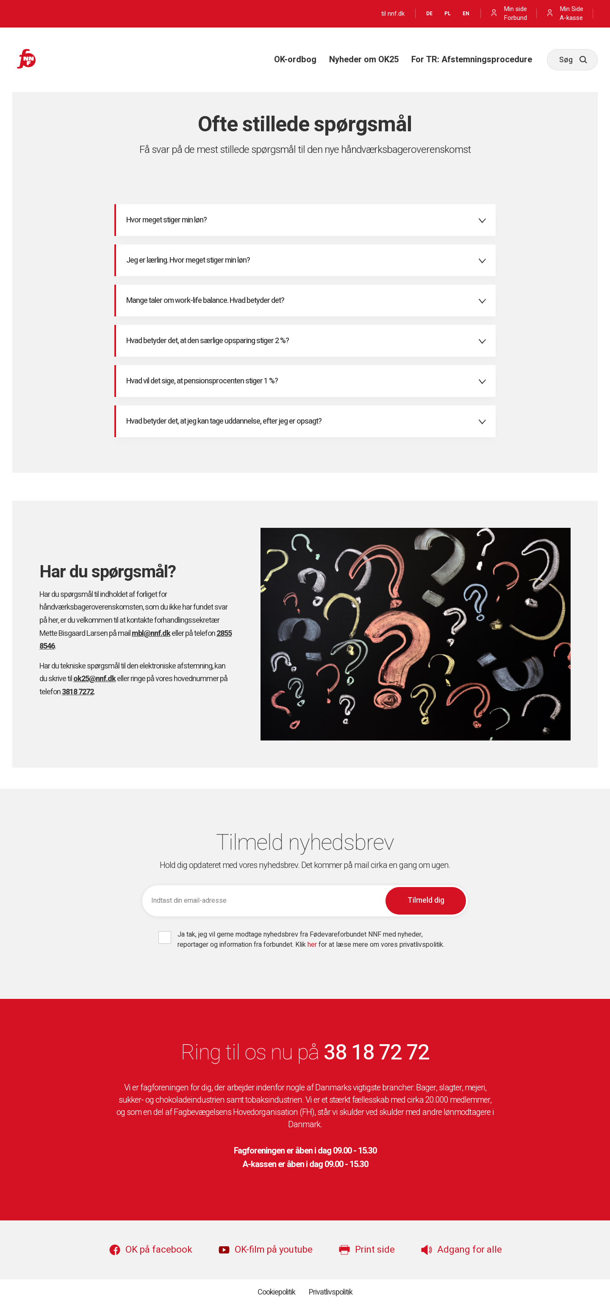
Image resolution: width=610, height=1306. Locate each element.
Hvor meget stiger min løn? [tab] (166, 220)
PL (447, 13)
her (312, 945)
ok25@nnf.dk (94, 679)
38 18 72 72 (376, 1052)
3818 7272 (78, 692)
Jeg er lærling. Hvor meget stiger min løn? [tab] (188, 260)
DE (429, 13)
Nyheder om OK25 (364, 59)
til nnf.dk (393, 14)
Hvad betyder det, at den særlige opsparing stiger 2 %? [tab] (207, 341)
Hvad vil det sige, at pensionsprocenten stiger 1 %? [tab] (202, 381)
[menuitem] (295, 60)
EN (466, 13)
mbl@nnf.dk (151, 633)
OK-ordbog (295, 59)
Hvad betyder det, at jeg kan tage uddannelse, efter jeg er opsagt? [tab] (224, 421)
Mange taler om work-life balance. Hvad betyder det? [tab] (205, 300)
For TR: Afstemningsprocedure (471, 59)
